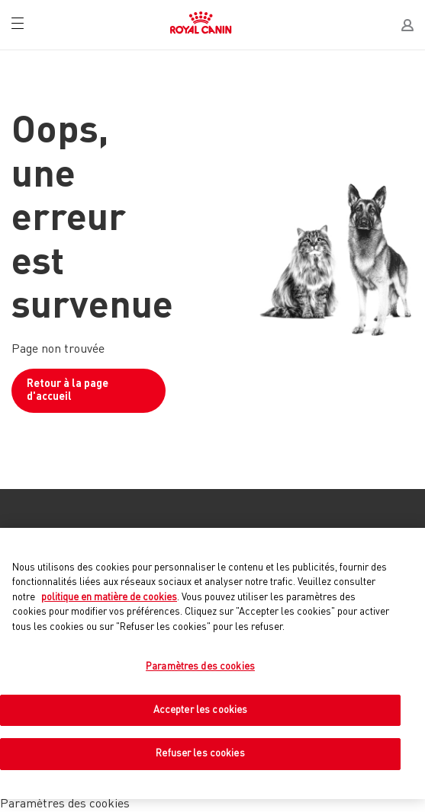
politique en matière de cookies (109, 598)
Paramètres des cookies (200, 667)
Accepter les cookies (200, 710)
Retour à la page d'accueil (67, 390)
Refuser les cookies (200, 754)
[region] (212, 663)
